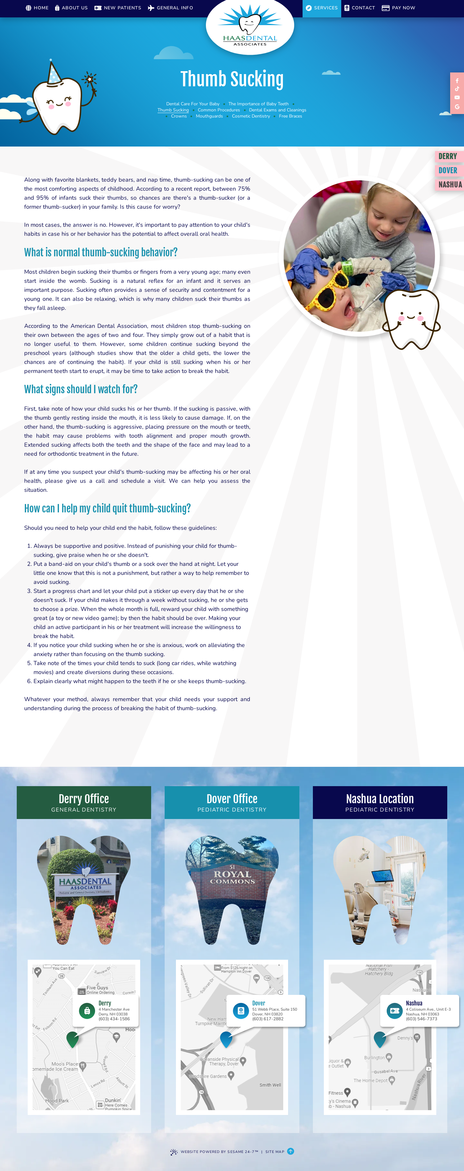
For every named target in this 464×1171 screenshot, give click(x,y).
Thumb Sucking (173, 110)
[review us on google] (457, 106)
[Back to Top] (290, 1152)
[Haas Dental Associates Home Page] (250, 25)
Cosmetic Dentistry (251, 116)
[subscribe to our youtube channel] (457, 97)
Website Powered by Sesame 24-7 (214, 1152)
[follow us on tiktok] (457, 89)
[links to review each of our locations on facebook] (457, 80)
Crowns (179, 116)
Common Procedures (219, 110)
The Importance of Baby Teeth (258, 104)
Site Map (275, 1151)
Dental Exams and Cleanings (277, 110)
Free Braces (290, 116)
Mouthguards (209, 116)
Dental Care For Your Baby (192, 104)
